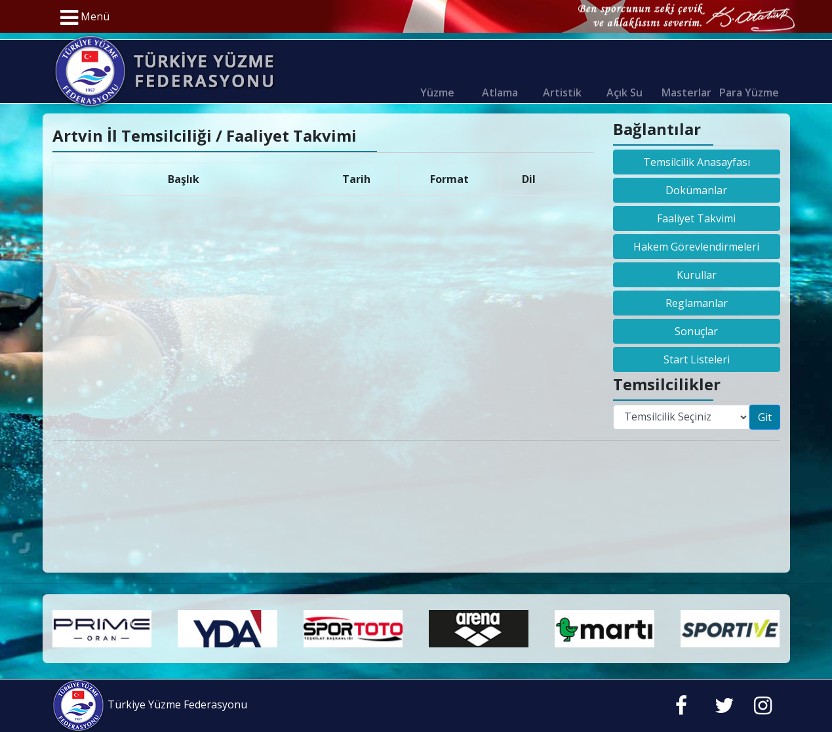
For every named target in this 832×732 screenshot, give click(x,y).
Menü (84, 17)
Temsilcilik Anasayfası (696, 162)
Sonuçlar (696, 331)
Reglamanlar (696, 303)
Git (765, 417)
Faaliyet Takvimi (696, 218)
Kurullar (697, 275)
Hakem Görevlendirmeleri (696, 246)
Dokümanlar (696, 190)
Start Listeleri (697, 359)
